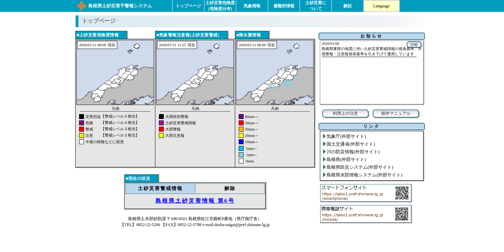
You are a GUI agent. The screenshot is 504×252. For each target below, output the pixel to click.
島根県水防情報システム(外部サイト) (364, 174)
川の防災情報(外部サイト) (353, 151)
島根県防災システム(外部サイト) (360, 167)
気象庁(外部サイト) (346, 136)
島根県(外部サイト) (346, 159)
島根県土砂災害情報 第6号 (195, 201)
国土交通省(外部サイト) (351, 144)
